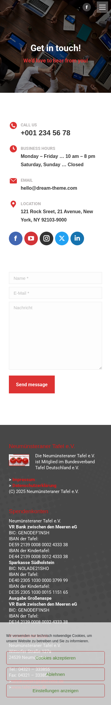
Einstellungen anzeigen (55, 690)
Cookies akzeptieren (56, 657)
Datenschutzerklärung (34, 485)
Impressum (23, 479)
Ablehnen (55, 674)
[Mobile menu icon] (102, 7)
